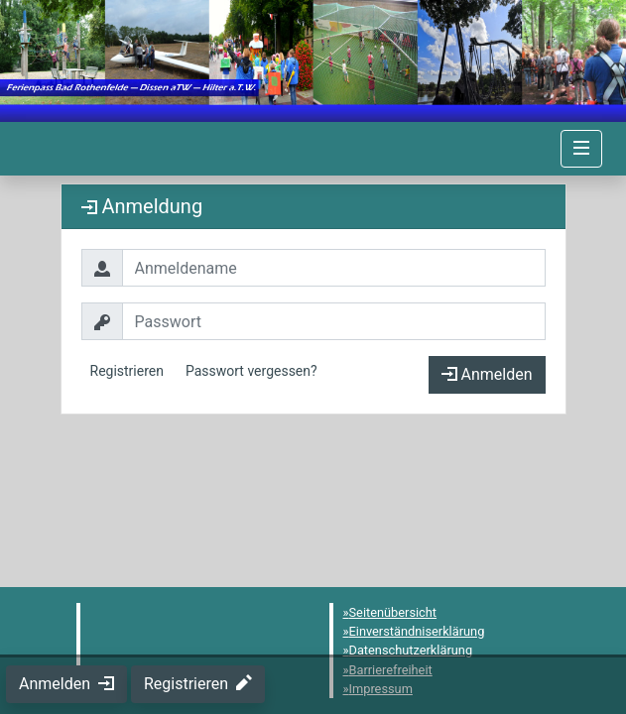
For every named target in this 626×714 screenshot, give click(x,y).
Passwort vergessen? (251, 371)
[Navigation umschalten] (581, 149)
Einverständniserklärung (417, 631)
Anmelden (487, 374)
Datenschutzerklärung (411, 650)
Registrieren (127, 371)
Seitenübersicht (393, 612)
